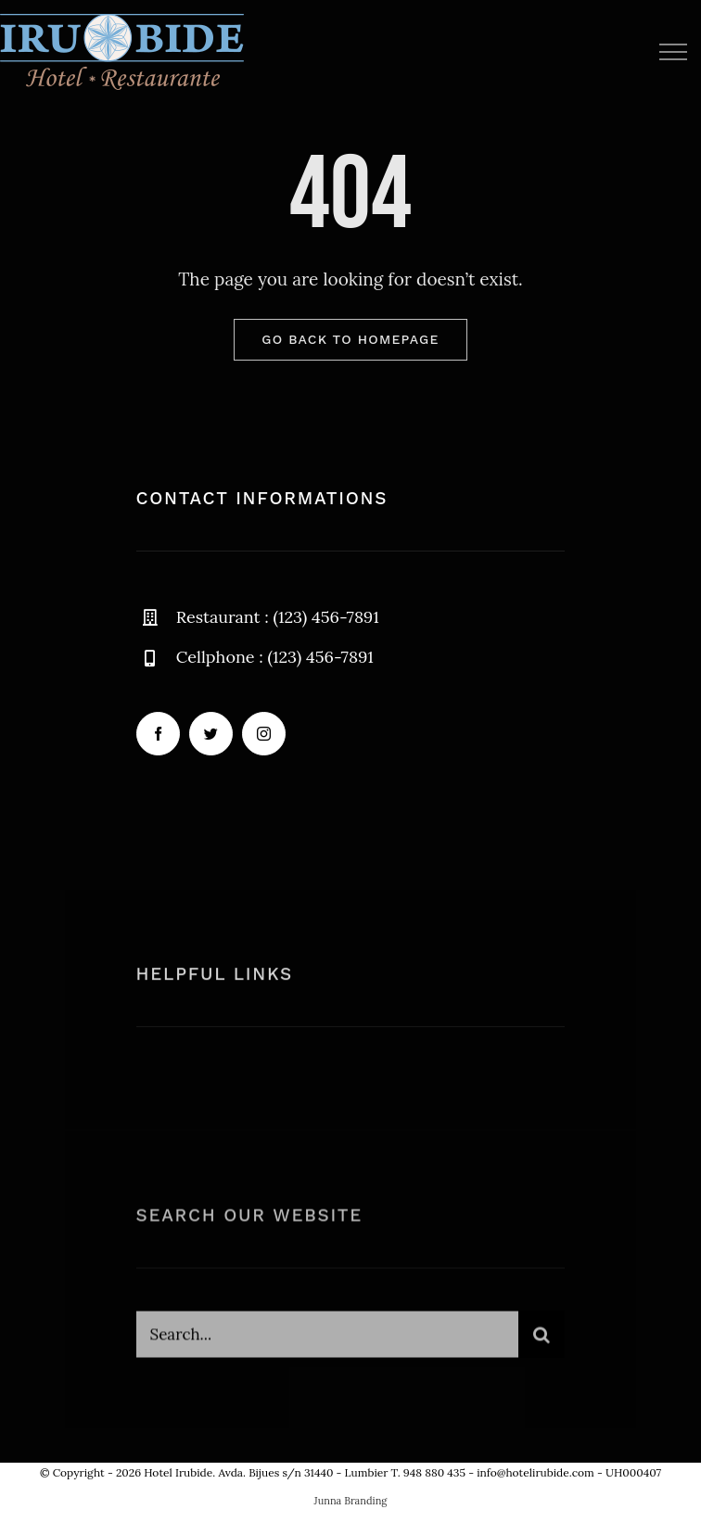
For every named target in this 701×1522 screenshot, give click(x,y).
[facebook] (158, 733)
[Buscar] (541, 1338)
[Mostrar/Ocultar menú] (672, 52)
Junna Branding (351, 1500)
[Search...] (327, 1338)
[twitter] (211, 733)
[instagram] (264, 733)
